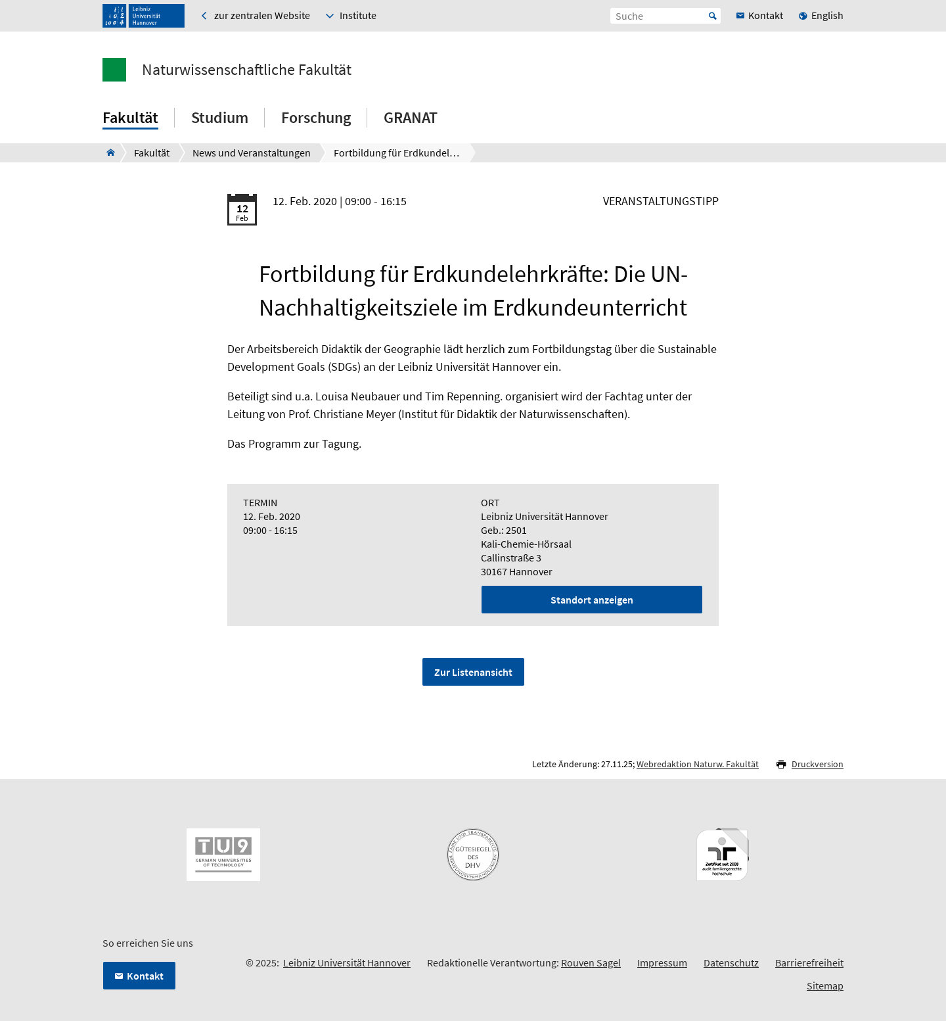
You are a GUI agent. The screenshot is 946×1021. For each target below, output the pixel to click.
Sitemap (825, 985)
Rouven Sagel (591, 962)
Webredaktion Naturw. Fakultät (698, 764)
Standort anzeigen (592, 599)
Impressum (662, 962)
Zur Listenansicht (473, 671)
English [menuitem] (827, 15)
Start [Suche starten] (713, 16)
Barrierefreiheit (809, 962)
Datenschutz (731, 962)
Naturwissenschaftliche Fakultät (246, 70)
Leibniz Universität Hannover (347, 962)
